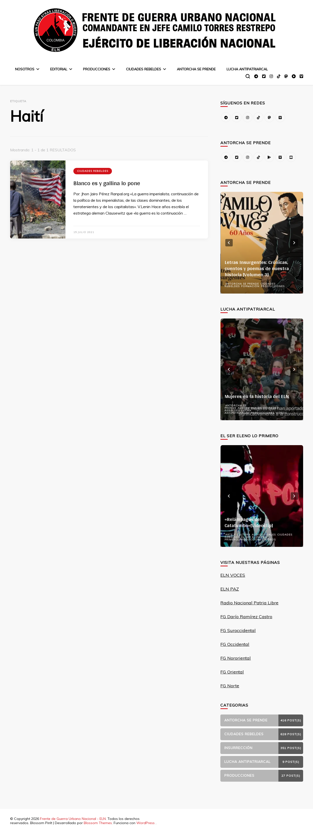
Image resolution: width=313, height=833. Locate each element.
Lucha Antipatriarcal (247, 69)
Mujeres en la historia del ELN (257, 396)
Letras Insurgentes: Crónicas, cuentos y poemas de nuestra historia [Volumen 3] (257, 268)
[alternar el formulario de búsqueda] (248, 76)
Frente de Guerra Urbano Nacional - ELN (73, 818)
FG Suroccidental (238, 630)
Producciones (96, 69)
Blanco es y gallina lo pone (106, 183)
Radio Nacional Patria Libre (249, 603)
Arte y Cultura (237, 534)
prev (229, 242)
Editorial (58, 69)
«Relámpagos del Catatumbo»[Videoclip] (249, 522)
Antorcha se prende (196, 69)
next (294, 242)
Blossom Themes (98, 823)
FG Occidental (234, 644)
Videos (281, 413)
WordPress (145, 823)
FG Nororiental (235, 658)
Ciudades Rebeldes (143, 69)
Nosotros (24, 69)
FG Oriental (232, 672)
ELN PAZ (229, 589)
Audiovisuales (250, 408)
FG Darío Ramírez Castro (246, 616)
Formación (250, 286)
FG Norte (229, 686)
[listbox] (261, 243)
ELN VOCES (232, 575)
